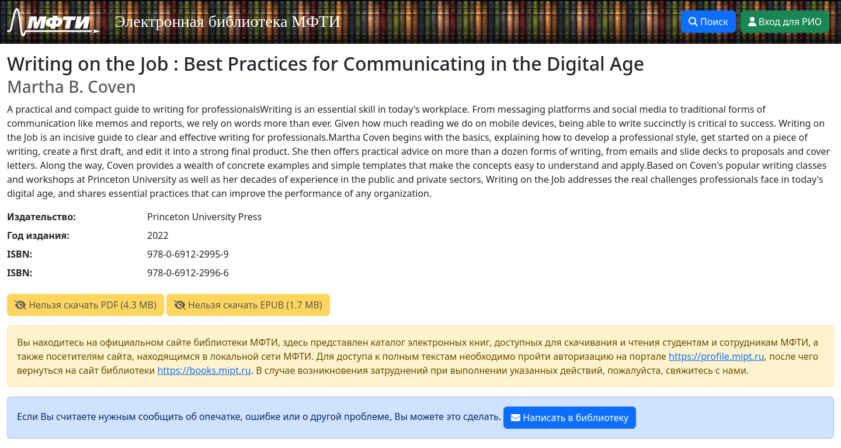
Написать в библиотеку (569, 417)
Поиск (708, 21)
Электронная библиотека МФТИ (227, 21)
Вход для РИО (785, 21)
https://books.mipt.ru (204, 370)
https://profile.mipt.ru (716, 356)
